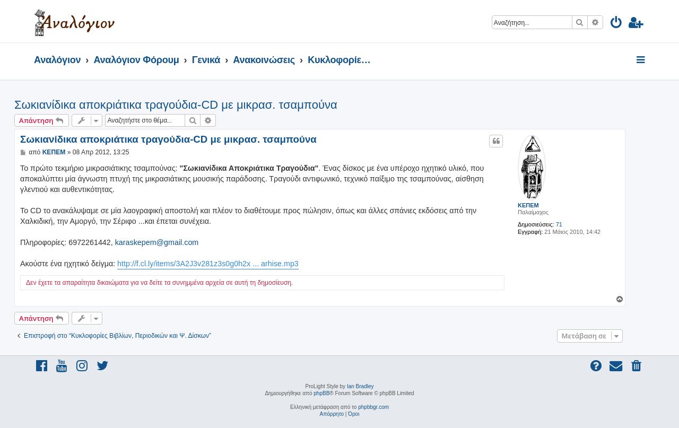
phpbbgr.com (373, 407)
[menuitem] (616, 24)
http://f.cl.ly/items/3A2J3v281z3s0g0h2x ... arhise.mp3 (208, 263)
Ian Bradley (360, 386)
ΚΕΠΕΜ (528, 205)
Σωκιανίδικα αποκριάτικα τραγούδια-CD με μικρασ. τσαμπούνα (175, 104)
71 (559, 224)
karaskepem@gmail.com (157, 242)
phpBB (321, 393)
